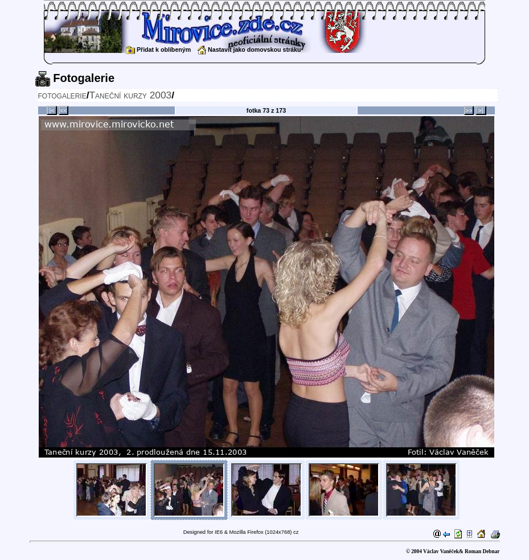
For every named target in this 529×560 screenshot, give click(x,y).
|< (52, 110)
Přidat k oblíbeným (158, 49)
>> (468, 110)
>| (481, 110)
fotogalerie (62, 95)
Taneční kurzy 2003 (130, 95)
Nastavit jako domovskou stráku (249, 49)
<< (63, 110)
